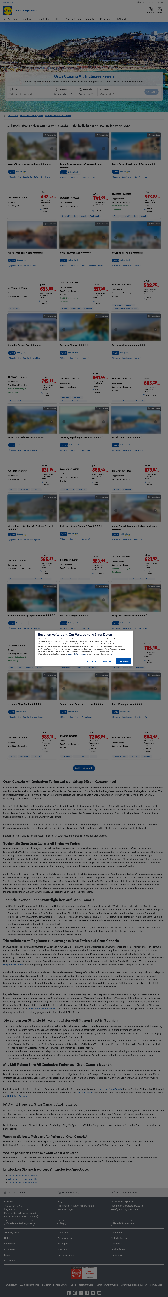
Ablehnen (91, 661)
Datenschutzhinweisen (77, 654)
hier (111, 654)
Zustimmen (123, 661)
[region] (84, 648)
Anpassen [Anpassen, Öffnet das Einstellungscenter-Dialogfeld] (107, 661)
